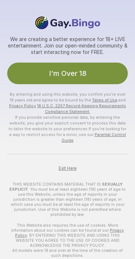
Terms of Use (104, 100)
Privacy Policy (22, 105)
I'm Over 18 (67, 73)
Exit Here (68, 168)
